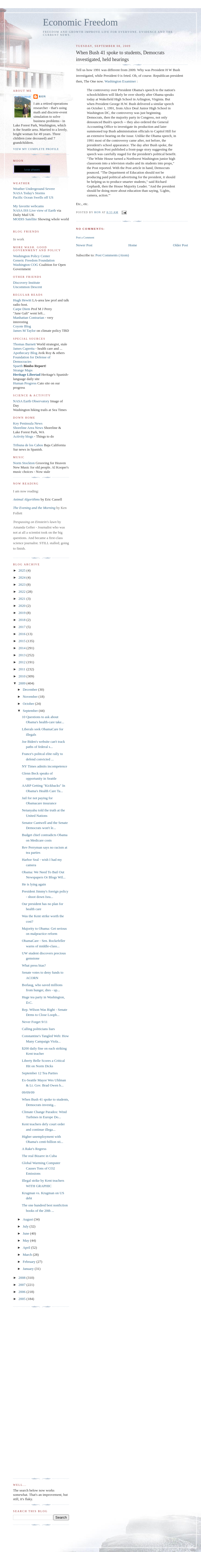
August (28, 1219)
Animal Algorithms (27, 499)
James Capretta (23, 348)
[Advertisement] (34, 1392)
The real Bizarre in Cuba (39, 1156)
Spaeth (18, 366)
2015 (22, 641)
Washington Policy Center (31, 256)
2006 (22, 1292)
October (29, 704)
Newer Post (84, 245)
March (28, 1255)
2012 (22, 662)
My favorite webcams (28, 206)
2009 (22, 683)
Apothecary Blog (25, 353)
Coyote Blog (22, 326)
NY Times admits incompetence (44, 766)
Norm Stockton (24, 463)
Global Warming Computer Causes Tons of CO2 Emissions (41, 1168)
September (31, 711)
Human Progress (24, 383)
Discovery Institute (26, 283)
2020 (22, 606)
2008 (22, 1278)
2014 (22, 648)
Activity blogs (23, 436)
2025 (22, 570)
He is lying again (34, 884)
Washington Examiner (121, 81)
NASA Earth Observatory (31, 401)
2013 (22, 655)
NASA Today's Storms (29, 193)
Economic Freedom (80, 22)
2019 (22, 613)
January (29, 1269)
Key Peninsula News (27, 423)
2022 (22, 591)
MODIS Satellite (25, 219)
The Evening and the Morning (34, 508)
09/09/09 (28, 1092)
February (29, 1262)
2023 (22, 584)
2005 (22, 1299)
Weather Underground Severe (34, 189)
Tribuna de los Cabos (28, 445)
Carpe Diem (21, 309)
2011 (22, 669)
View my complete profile (36, 149)
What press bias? (34, 965)
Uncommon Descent (27, 287)
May (26, 1240)
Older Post (180, 245)
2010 (22, 676)
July (26, 1226)
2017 (22, 627)
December (30, 689)
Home (132, 245)
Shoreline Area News (28, 428)
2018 (22, 620)
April (27, 1247)
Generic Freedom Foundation (34, 260)
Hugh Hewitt (22, 300)
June (26, 1233)
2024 (22, 577)
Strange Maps (23, 370)
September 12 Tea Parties (40, 1073)
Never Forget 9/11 (35, 1022)
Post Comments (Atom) (112, 255)
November (31, 696)
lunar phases (32, 169)
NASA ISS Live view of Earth (34, 210)
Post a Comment (85, 237)
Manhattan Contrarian (28, 318)
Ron (42, 96)
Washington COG (25, 265)
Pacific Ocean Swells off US (33, 197)
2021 (22, 599)
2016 (22, 634)
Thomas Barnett (24, 344)
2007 (22, 1285)
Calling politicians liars (38, 1029)
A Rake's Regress (34, 1149)
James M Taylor (25, 331)
